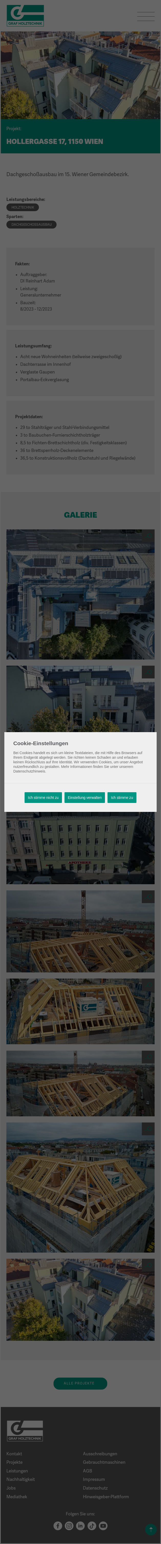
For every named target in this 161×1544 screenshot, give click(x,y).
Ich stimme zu (122, 798)
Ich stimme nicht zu (43, 798)
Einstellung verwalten (85, 798)
